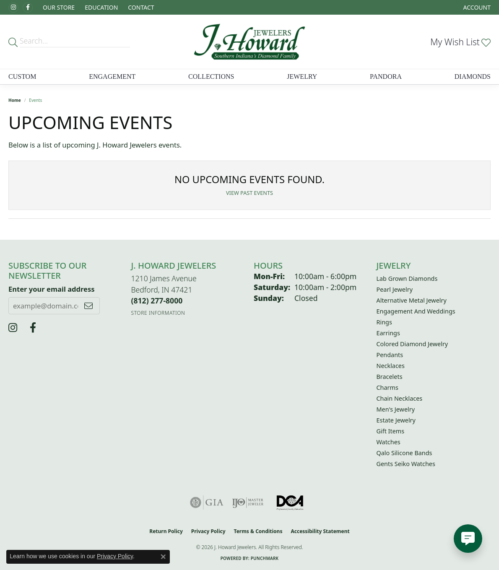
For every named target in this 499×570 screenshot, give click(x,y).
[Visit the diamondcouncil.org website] (290, 502)
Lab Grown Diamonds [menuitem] (407, 278)
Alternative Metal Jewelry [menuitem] (412, 300)
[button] (58, 7)
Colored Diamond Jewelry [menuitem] (412, 344)
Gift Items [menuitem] (391, 431)
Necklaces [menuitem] (391, 366)
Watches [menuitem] (388, 442)
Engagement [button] (112, 76)
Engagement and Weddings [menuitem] (416, 311)
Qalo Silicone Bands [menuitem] (404, 453)
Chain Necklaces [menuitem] (400, 398)
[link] (140, 7)
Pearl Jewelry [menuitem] (395, 289)
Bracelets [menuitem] (390, 377)
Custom (22, 76)
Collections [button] (211, 76)
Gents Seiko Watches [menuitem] (406, 464)
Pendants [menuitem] (390, 355)
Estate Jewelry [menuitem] (396, 420)
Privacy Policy (208, 531)
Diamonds (473, 76)
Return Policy (166, 531)
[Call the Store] (157, 300)
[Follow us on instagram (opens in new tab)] (13, 8)
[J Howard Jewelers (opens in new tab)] (28, 8)
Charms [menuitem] (387, 387)
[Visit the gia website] (207, 502)
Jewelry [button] (302, 76)
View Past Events (249, 193)
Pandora (386, 76)
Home (14, 100)
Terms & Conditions (258, 531)
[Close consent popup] (163, 556)
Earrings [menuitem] (388, 333)
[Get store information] (158, 312)
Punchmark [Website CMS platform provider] (265, 558)
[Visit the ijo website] (247, 502)
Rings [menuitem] (384, 322)
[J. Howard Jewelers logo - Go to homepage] (249, 42)
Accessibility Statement (320, 531)
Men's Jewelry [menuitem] (396, 409)
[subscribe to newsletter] (88, 306)
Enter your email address (51, 289)
